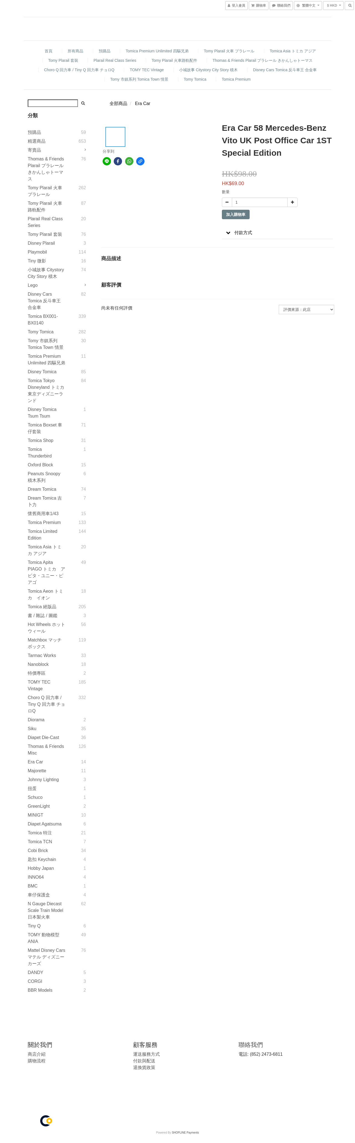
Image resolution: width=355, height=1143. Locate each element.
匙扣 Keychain (42, 859)
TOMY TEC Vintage (147, 70)
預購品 (104, 51)
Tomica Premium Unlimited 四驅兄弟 (157, 51)
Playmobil (37, 252)
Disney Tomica (42, 371)
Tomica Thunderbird (40, 452)
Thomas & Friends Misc (46, 749)
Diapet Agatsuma (45, 824)
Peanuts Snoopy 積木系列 (44, 477)
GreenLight (39, 806)
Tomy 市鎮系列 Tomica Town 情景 (139, 79)
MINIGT (35, 815)
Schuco (35, 797)
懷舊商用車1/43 (43, 513)
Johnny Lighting (43, 779)
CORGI (35, 981)
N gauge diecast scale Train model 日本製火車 (45, 910)
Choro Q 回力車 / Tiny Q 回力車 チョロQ (79, 70)
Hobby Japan (41, 868)
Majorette (37, 770)
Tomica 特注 (40, 832)
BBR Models (40, 990)
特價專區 (36, 673)
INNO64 (36, 877)
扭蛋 (32, 788)
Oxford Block (40, 464)
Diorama (36, 719)
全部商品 (118, 103)
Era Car (35, 762)
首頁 (48, 51)
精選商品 (36, 141)
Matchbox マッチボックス (45, 643)
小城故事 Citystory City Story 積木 (208, 70)
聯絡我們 (251, 1044)
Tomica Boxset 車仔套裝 (45, 428)
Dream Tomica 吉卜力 (45, 501)
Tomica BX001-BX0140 (43, 319)
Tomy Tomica (195, 79)
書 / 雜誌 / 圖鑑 (42, 615)
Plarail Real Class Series (114, 60)
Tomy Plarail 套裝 (63, 60)
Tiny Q (34, 926)
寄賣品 (34, 150)
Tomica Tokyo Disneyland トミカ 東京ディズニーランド (46, 390)
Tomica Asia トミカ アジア (293, 51)
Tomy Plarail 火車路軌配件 (174, 60)
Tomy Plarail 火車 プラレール (229, 51)
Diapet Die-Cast (43, 737)
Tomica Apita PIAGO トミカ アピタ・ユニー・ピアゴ (46, 572)
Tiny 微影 (37, 261)
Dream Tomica (42, 489)
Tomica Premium (236, 79)
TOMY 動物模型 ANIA (43, 938)
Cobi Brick (38, 850)
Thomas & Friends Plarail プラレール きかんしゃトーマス (262, 60)
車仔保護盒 (39, 895)
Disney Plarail (41, 243)
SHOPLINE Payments (185, 1132)
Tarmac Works (42, 655)
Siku (32, 728)
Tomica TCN (40, 841)
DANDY (35, 972)
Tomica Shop (41, 440)
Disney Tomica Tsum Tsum (42, 412)
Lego (33, 285)
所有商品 (75, 51)
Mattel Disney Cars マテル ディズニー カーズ (46, 957)
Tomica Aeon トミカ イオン (45, 594)
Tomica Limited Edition (42, 534)
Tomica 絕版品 (42, 606)
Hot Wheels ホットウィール (46, 627)
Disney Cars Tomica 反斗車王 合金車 (285, 70)
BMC (33, 886)
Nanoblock (38, 664)
